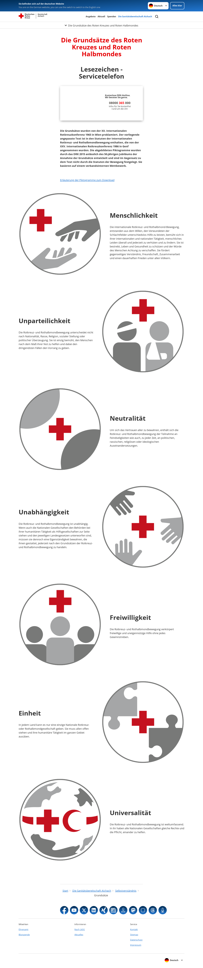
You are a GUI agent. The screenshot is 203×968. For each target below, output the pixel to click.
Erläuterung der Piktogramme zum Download (87, 180)
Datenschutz (136, 939)
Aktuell (101, 16)
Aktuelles (78, 934)
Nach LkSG (79, 929)
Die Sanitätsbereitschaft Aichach (135, 16)
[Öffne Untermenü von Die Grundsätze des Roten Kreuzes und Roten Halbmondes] (101, 25)
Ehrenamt (23, 929)
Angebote (91, 16)
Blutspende (24, 934)
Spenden (111, 16)
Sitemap (134, 934)
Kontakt (134, 929)
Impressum (135, 945)
